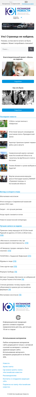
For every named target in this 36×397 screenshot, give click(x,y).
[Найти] (26, 2)
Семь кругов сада (6, 266)
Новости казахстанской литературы (13, 220)
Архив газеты (8, 366)
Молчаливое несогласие (9, 196)
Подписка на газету (28, 4)
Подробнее (18, 81)
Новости (6, 363)
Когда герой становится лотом (11, 214)
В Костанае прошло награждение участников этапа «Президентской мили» (22, 134)
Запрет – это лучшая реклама (11, 209)
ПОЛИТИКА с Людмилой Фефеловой (13, 256)
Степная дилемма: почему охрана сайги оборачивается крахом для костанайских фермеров (15, 287)
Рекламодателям (9, 375)
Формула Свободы (7, 272)
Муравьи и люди (6, 261)
